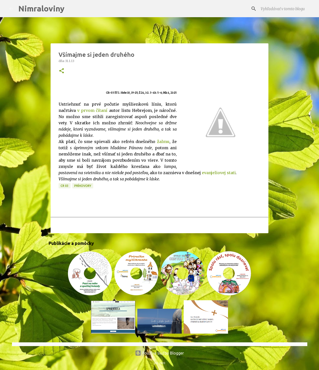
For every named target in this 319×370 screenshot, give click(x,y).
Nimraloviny (41, 8)
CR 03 (65, 185)
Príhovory (82, 185)
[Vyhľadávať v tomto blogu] (285, 9)
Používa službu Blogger (159, 353)
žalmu (163, 141)
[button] (62, 71)
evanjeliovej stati (219, 172)
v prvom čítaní (92, 110)
